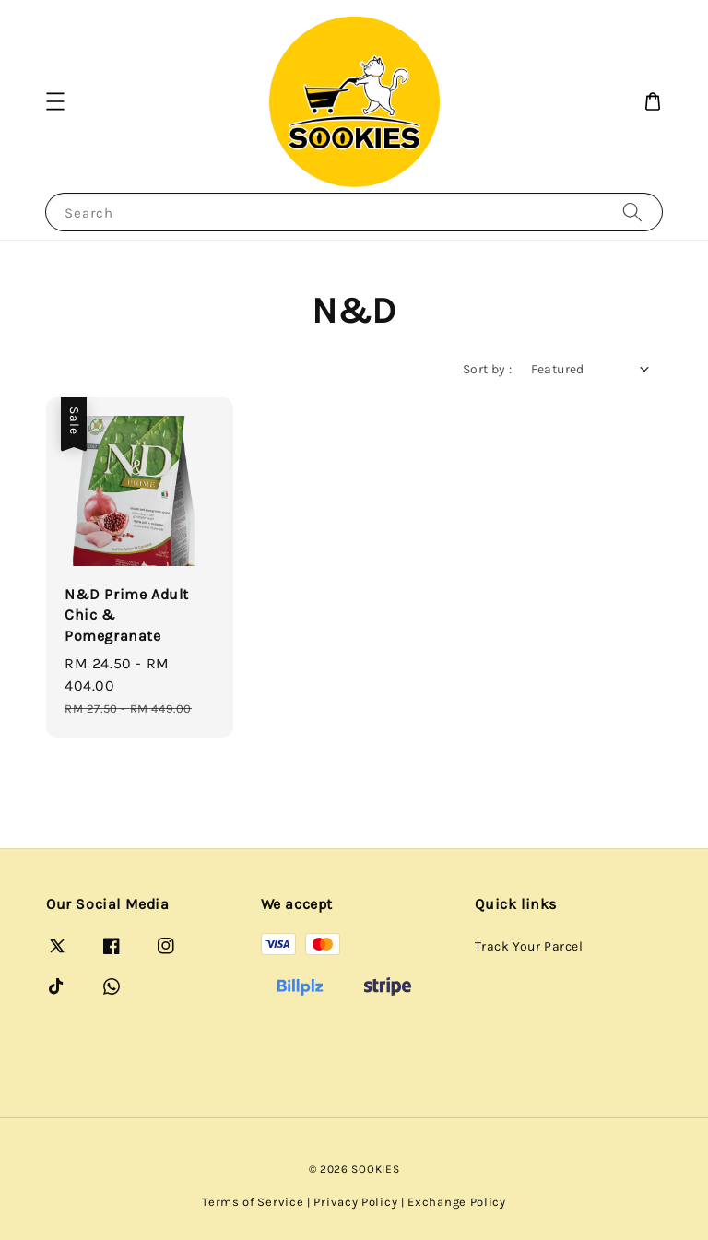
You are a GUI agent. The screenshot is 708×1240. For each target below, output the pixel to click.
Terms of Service (252, 1202)
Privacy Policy (355, 1202)
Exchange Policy (456, 1202)
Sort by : (488, 369)
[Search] (632, 212)
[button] (55, 101)
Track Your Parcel (529, 946)
